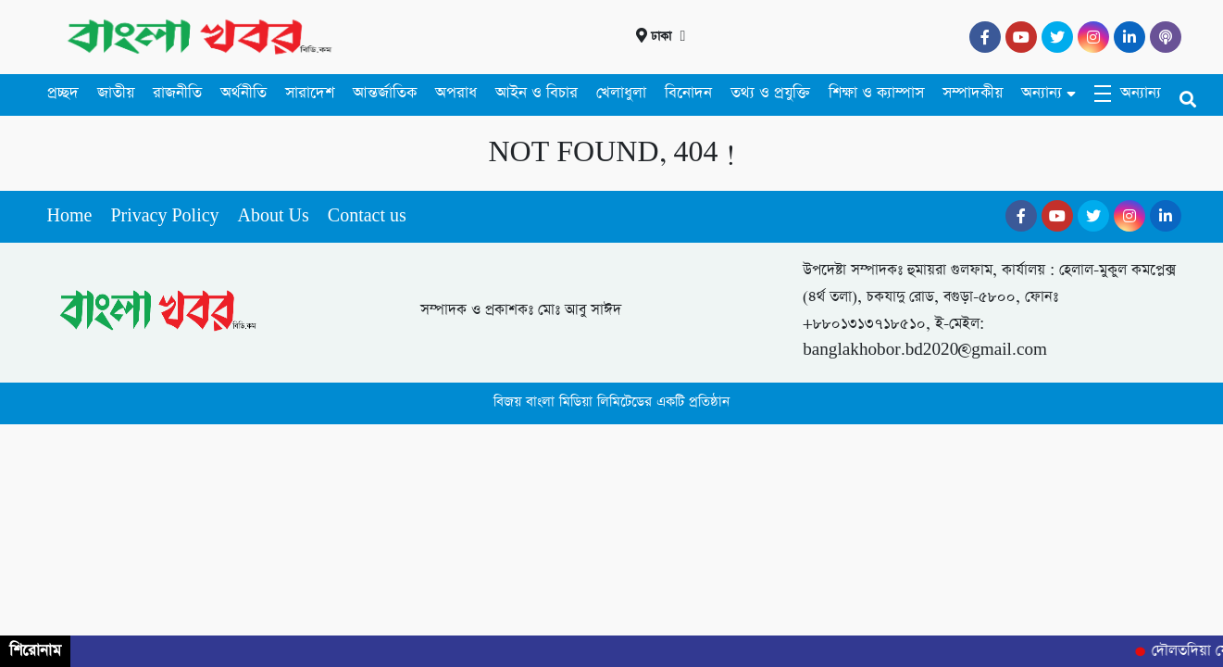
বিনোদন (688, 93)
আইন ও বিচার (536, 93)
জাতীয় (115, 93)
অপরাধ (456, 93)
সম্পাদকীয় (972, 93)
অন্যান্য (1041, 93)
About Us (273, 216)
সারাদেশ (309, 93)
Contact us (367, 216)
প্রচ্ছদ (63, 93)
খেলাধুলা (621, 93)
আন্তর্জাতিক (385, 93)
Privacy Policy (164, 216)
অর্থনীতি (243, 93)
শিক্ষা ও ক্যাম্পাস (876, 93)
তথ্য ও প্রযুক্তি (770, 93)
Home (70, 216)
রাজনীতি (177, 93)
